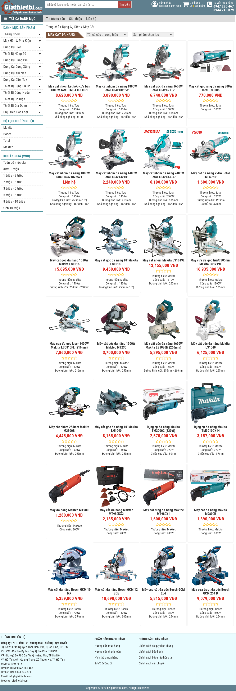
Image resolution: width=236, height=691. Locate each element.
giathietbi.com (20, 680)
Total (6, 141)
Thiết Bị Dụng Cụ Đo (16, 86)
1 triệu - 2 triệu (13, 176)
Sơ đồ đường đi (103, 663)
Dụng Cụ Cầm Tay (15, 80)
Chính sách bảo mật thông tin (156, 657)
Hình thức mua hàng (106, 657)
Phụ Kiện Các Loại (15, 112)
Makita (8, 128)
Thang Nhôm (12, 34)
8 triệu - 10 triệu (14, 201)
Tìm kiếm (124, 4)
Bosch (7, 134)
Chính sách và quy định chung (156, 645)
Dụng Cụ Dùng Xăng (16, 67)
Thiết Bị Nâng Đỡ (14, 54)
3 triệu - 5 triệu (13, 188)
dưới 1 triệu (11, 169)
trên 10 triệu (11, 208)
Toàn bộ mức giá (14, 163)
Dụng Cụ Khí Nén (14, 73)
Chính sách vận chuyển (152, 663)
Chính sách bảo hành (151, 651)
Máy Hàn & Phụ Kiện (17, 41)
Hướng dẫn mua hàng (107, 645)
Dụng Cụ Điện (71, 27)
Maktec (8, 147)
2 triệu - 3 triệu (13, 182)
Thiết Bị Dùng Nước (16, 93)
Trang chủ (52, 27)
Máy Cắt (88, 27)
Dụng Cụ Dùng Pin (15, 60)
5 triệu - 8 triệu (13, 195)
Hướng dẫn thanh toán (108, 651)
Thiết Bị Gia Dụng (15, 106)
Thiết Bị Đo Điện (14, 99)
